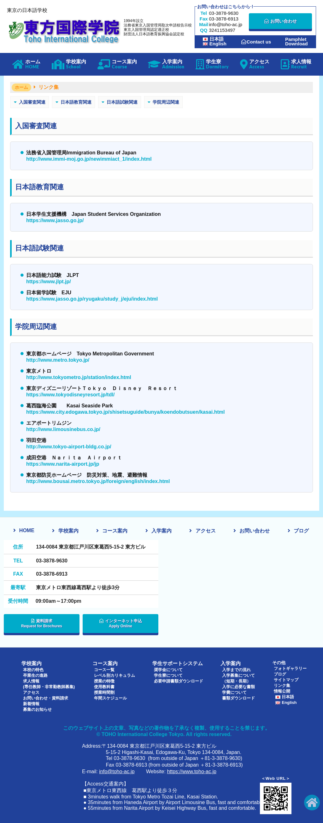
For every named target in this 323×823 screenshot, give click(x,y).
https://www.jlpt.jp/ (48, 282)
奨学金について (168, 668)
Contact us (256, 41)
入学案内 (161, 531)
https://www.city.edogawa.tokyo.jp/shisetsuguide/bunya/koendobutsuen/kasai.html (125, 412)
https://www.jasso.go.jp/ (55, 221)
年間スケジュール (110, 697)
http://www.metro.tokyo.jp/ (57, 360)
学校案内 (68, 531)
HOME (26, 531)
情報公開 (282, 691)
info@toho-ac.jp (116, 771)
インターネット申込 (120, 626)
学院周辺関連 (166, 102)
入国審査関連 (32, 102)
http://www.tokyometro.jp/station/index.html (78, 378)
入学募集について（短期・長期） (239, 677)
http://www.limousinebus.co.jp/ (63, 430)
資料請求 (42, 626)
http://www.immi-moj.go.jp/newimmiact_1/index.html (89, 159)
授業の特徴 (104, 680)
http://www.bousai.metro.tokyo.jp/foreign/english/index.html (98, 482)
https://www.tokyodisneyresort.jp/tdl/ (70, 395)
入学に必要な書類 (239, 685)
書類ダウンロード (239, 697)
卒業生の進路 (34, 674)
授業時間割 (104, 691)
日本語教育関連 (76, 102)
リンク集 (282, 685)
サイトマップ (286, 680)
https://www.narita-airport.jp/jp (62, 464)
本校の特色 (32, 668)
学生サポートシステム (173, 663)
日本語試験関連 (122, 102)
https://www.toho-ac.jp (191, 771)
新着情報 (30, 702)
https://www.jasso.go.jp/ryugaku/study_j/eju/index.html (92, 299)
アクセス (206, 531)
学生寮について (168, 674)
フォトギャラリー (290, 668)
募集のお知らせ (36, 708)
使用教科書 (104, 685)
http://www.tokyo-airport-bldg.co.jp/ (68, 447)
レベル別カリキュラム (115, 674)
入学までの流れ (237, 668)
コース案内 (114, 531)
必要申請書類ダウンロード (179, 680)
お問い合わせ (280, 21)
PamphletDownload (296, 41)
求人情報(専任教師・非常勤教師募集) (49, 683)
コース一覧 (104, 668)
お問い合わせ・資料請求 (45, 697)
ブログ (301, 531)
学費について (235, 691)
